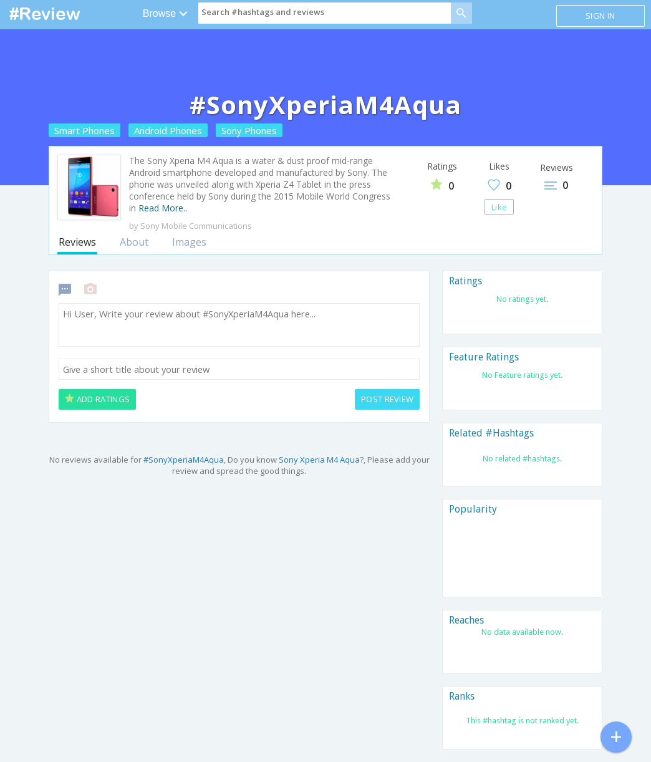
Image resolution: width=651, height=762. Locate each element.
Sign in (600, 15)
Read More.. (162, 208)
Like (499, 207)
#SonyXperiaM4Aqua (183, 459)
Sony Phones (249, 130)
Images (189, 242)
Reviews (77, 242)
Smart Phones (84, 130)
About (134, 242)
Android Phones (168, 130)
